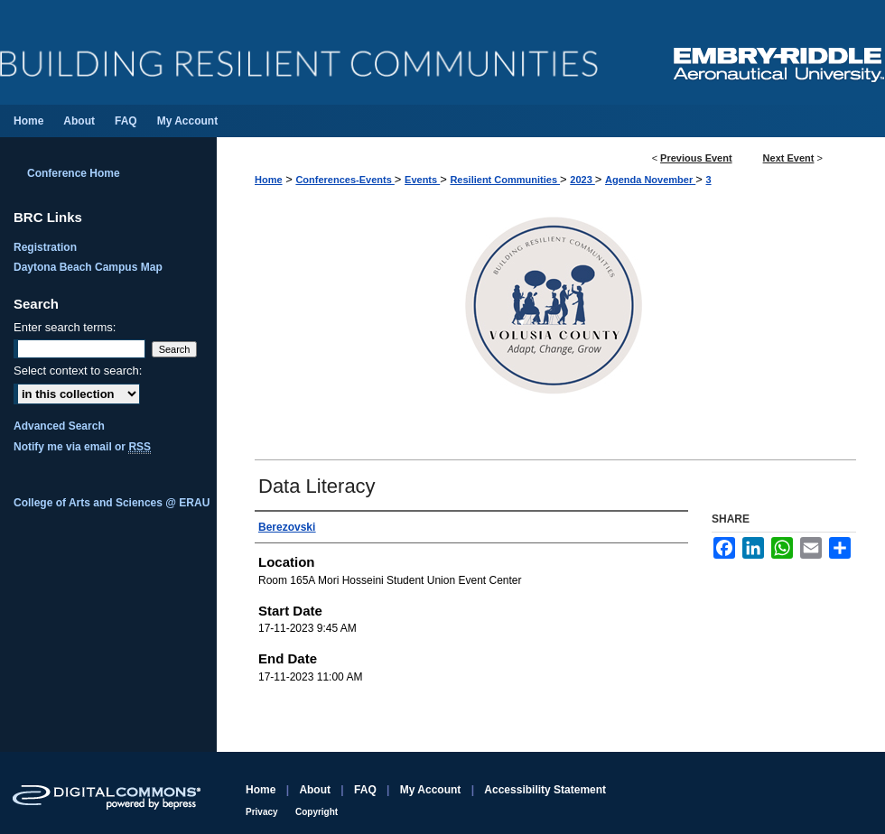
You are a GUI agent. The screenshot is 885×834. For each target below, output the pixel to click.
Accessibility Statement (545, 789)
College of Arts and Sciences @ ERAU (112, 502)
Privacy (262, 812)
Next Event (789, 158)
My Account (430, 789)
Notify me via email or (82, 446)
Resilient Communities (505, 179)
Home (269, 179)
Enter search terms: (65, 327)
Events (422, 179)
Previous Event (695, 158)
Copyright (316, 812)
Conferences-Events (344, 179)
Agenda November (650, 179)
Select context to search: (78, 370)
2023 (582, 179)
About (315, 789)
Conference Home (73, 173)
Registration (45, 247)
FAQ (365, 789)
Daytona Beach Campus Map (88, 267)
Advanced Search (59, 426)
